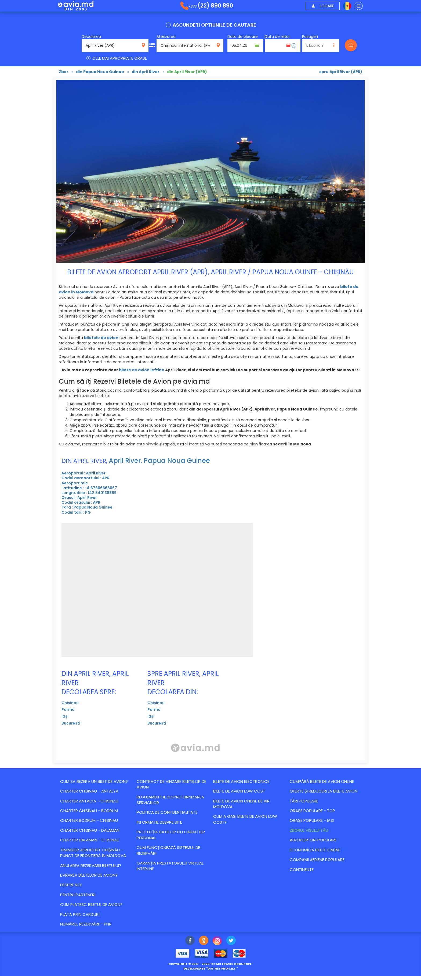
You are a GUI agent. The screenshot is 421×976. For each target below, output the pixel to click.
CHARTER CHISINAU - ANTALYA (89, 791)
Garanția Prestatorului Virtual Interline (170, 865)
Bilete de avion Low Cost (239, 791)
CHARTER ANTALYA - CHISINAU (89, 801)
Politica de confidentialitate (167, 812)
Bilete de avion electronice (241, 781)
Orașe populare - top (312, 810)
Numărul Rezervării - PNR (85, 924)
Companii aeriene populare (317, 859)
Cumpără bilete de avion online (322, 781)
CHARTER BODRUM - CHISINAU (89, 820)
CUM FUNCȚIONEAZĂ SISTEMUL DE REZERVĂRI (168, 850)
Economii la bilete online (315, 850)
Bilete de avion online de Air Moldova (241, 803)
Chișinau (70, 702)
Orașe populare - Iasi (312, 820)
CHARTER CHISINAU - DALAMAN (89, 830)
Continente (302, 869)
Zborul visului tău (309, 830)
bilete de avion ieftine (141, 370)
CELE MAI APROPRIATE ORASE (116, 58)
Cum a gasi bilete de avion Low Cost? (245, 819)
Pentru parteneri (77, 895)
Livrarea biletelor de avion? (89, 875)
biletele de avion (101, 337)
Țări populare (304, 801)
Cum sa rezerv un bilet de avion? (94, 781)
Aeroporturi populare (313, 840)
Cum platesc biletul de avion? (91, 904)
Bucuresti (70, 723)
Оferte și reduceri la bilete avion (323, 791)
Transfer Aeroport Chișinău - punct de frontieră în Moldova (93, 852)
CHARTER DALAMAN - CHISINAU (89, 840)
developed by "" (211, 968)
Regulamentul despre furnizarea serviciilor (170, 799)
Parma (68, 709)
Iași (64, 716)
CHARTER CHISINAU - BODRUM (89, 810)
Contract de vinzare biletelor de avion (171, 784)
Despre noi (71, 885)
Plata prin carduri (79, 914)
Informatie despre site (159, 822)
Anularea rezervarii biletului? (90, 865)
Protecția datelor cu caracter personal (171, 834)
